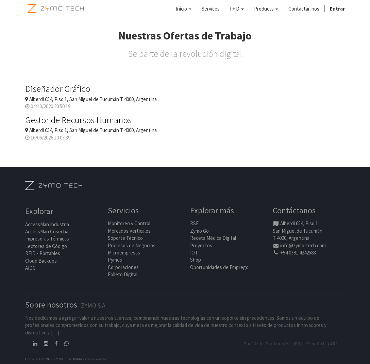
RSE (194, 223)
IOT (194, 252)
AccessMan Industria (47, 224)
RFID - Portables (42, 253)
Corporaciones (123, 267)
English (253, 344)
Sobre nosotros (51, 304)
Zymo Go (199, 231)
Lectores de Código (46, 246)
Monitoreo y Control (129, 223)
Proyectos (201, 245)
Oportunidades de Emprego (219, 267)
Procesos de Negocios (131, 245)
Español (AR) (322, 344)
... (55, 332)
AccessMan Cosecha (46, 231)
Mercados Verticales (129, 231)
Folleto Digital (123, 274)
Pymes (115, 260)
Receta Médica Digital (213, 238)
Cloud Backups (41, 261)
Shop (195, 260)
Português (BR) (284, 344)
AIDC (30, 268)
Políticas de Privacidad (90, 359)
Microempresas (124, 252)
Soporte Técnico (125, 238)
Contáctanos (294, 210)
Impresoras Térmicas (47, 238)
